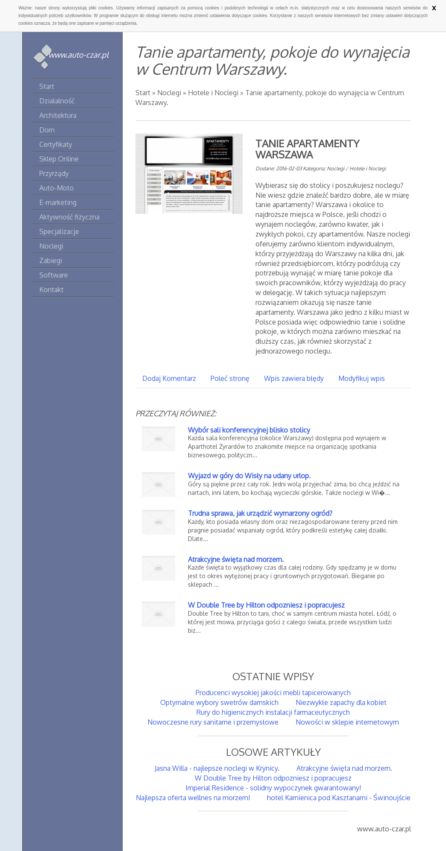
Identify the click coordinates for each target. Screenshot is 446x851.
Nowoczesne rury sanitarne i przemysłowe (213, 722)
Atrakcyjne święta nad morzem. (236, 559)
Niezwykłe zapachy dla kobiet (341, 702)
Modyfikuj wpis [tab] (361, 378)
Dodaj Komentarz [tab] (169, 378)
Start (142, 92)
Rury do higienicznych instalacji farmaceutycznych (273, 712)
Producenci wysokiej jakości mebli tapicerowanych (273, 692)
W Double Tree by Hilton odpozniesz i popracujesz (266, 605)
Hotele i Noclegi (213, 92)
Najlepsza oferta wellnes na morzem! (193, 797)
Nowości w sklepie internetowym (347, 722)
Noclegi (169, 92)
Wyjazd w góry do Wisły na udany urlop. (249, 475)
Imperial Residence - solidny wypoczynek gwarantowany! (273, 788)
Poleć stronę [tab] (230, 378)
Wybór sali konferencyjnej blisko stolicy (249, 430)
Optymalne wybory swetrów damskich (219, 702)
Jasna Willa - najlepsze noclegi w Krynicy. (217, 768)
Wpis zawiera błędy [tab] (294, 378)
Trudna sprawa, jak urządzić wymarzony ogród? (260, 513)
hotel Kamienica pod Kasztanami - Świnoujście (339, 797)
